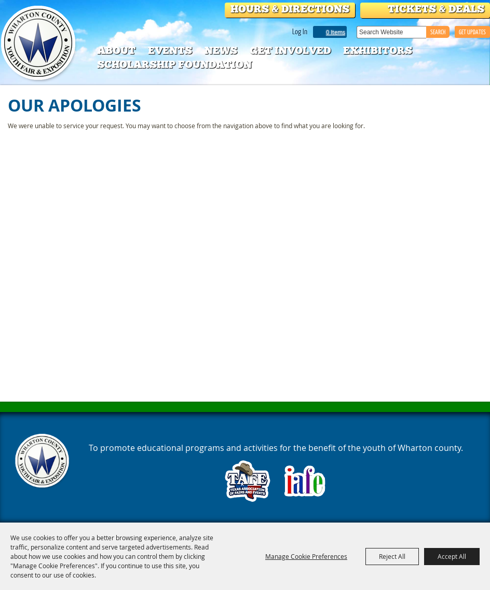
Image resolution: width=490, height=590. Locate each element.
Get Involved (290, 50)
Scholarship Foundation (174, 64)
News (221, 50)
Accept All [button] (452, 556)
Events (170, 50)
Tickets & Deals (436, 9)
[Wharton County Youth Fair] (39, 43)
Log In (299, 31)
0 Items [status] (335, 32)
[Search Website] (391, 32)
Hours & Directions (289, 9)
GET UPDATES (472, 32)
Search (437, 32)
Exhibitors (377, 50)
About (116, 50)
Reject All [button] (392, 556)
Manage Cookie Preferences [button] (306, 556)
